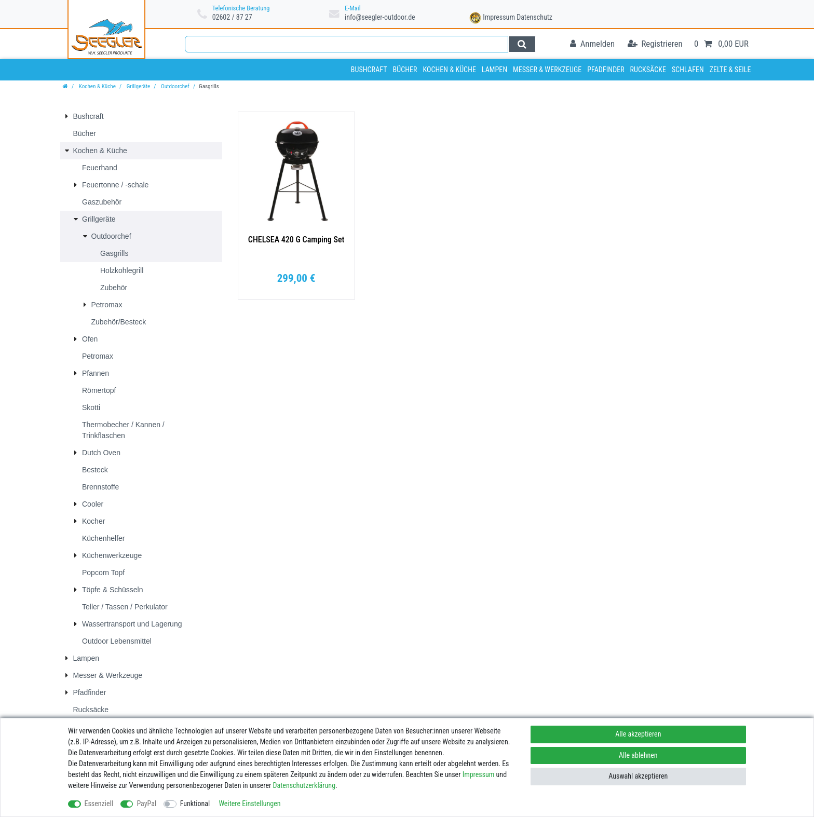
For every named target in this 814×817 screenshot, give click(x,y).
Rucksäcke (648, 69)
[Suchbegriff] (346, 44)
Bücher (404, 69)
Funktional (195, 803)
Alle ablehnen (638, 755)
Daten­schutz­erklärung (304, 785)
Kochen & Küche (449, 69)
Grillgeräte (137, 86)
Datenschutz (534, 17)
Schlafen (688, 69)
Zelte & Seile (730, 69)
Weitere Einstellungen (249, 803)
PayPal (146, 803)
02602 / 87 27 (232, 17)
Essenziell (99, 803)
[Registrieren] (655, 44)
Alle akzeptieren (638, 734)
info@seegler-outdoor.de (380, 17)
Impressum (499, 17)
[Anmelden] (592, 44)
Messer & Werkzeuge (547, 69)
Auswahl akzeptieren (638, 776)
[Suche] (522, 44)
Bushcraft (369, 69)
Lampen (494, 69)
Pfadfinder (606, 69)
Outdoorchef (174, 86)
